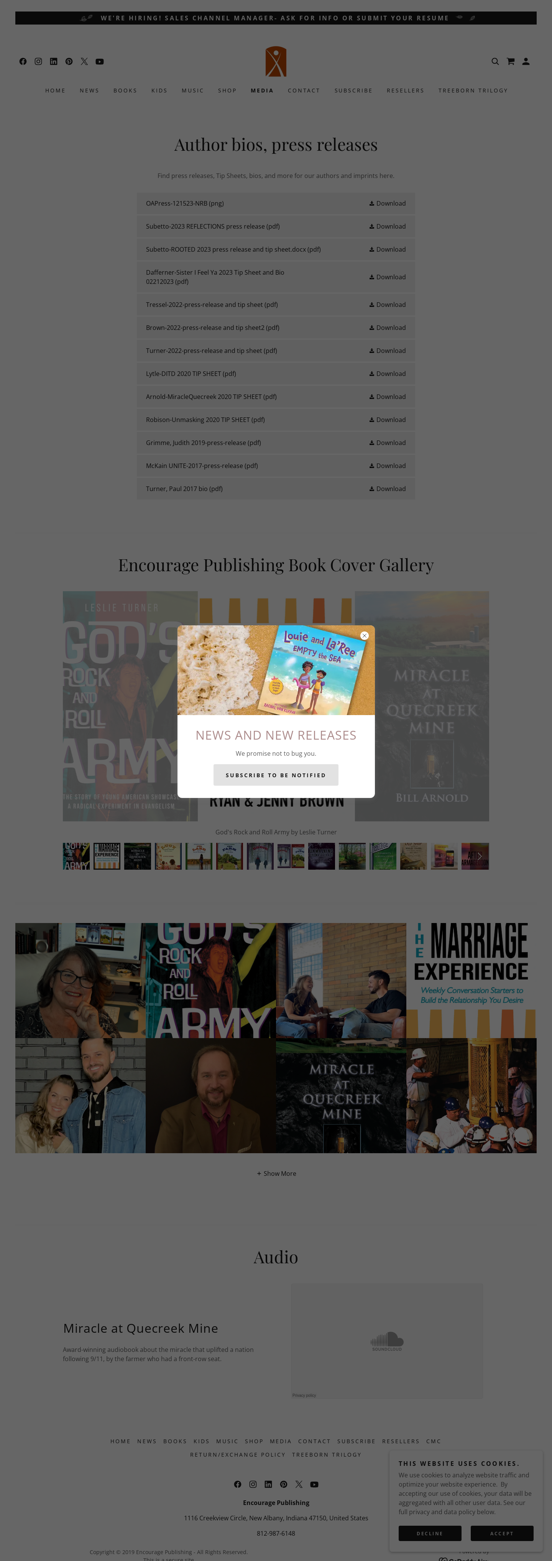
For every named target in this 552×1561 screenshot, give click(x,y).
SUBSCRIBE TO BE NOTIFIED (276, 775)
